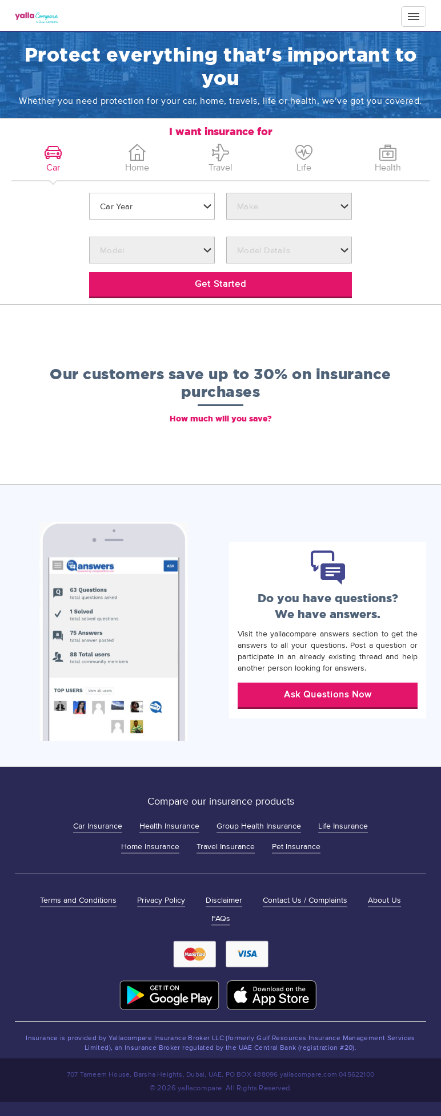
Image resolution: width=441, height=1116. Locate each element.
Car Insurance (97, 826)
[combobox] (152, 206)
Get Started (220, 284)
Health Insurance (169, 826)
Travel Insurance (226, 846)
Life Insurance (343, 826)
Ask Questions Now (328, 694)
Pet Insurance (296, 846)
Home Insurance (150, 846)
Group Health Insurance (259, 826)
